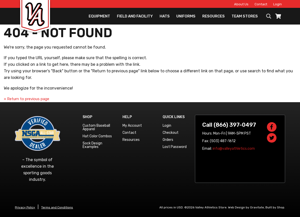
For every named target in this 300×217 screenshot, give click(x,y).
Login (277, 4)
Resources (213, 16)
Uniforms (185, 16)
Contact (260, 4)
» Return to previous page (26, 99)
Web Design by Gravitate (246, 207)
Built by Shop (274, 207)
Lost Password (175, 147)
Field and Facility (135, 16)
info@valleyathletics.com (234, 148)
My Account (132, 125)
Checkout (171, 133)
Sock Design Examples (92, 145)
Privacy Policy (25, 207)
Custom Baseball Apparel (96, 127)
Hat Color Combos (97, 136)
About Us (241, 4)
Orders (168, 140)
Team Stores (245, 16)
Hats (165, 16)
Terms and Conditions (57, 207)
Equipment (99, 16)
